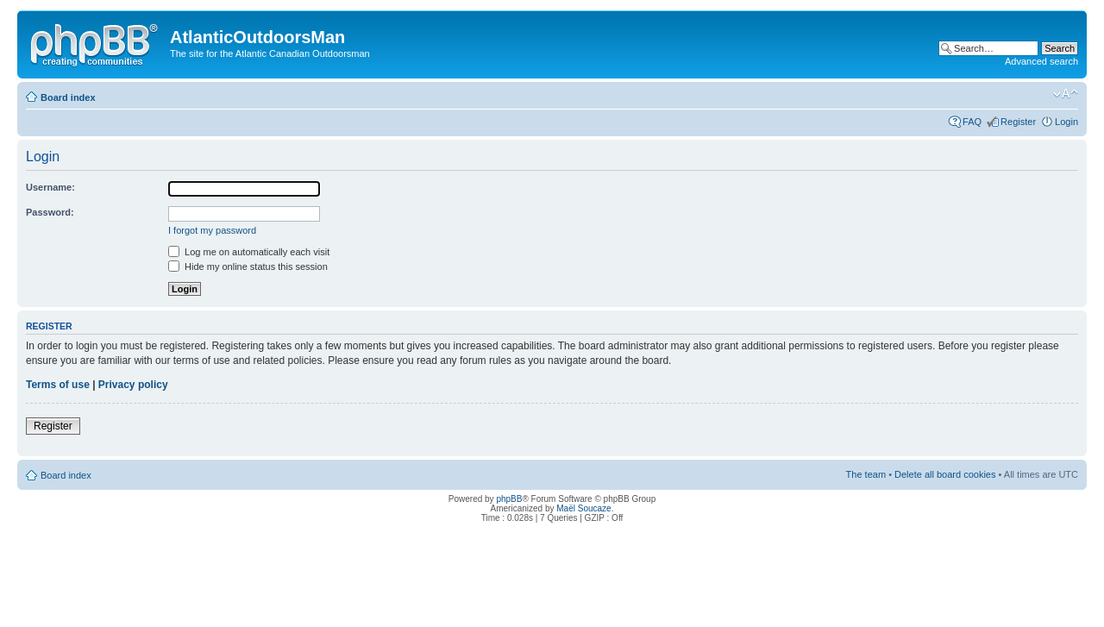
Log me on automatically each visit (248, 252)
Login (1066, 121)
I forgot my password (212, 230)
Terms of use (58, 385)
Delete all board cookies (944, 474)
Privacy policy (133, 385)
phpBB (509, 499)
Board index (68, 97)
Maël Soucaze (583, 508)
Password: (50, 212)
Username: (50, 187)
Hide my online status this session (248, 266)
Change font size (1065, 94)
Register (1018, 121)
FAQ (972, 121)
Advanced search (1041, 61)
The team (866, 474)
